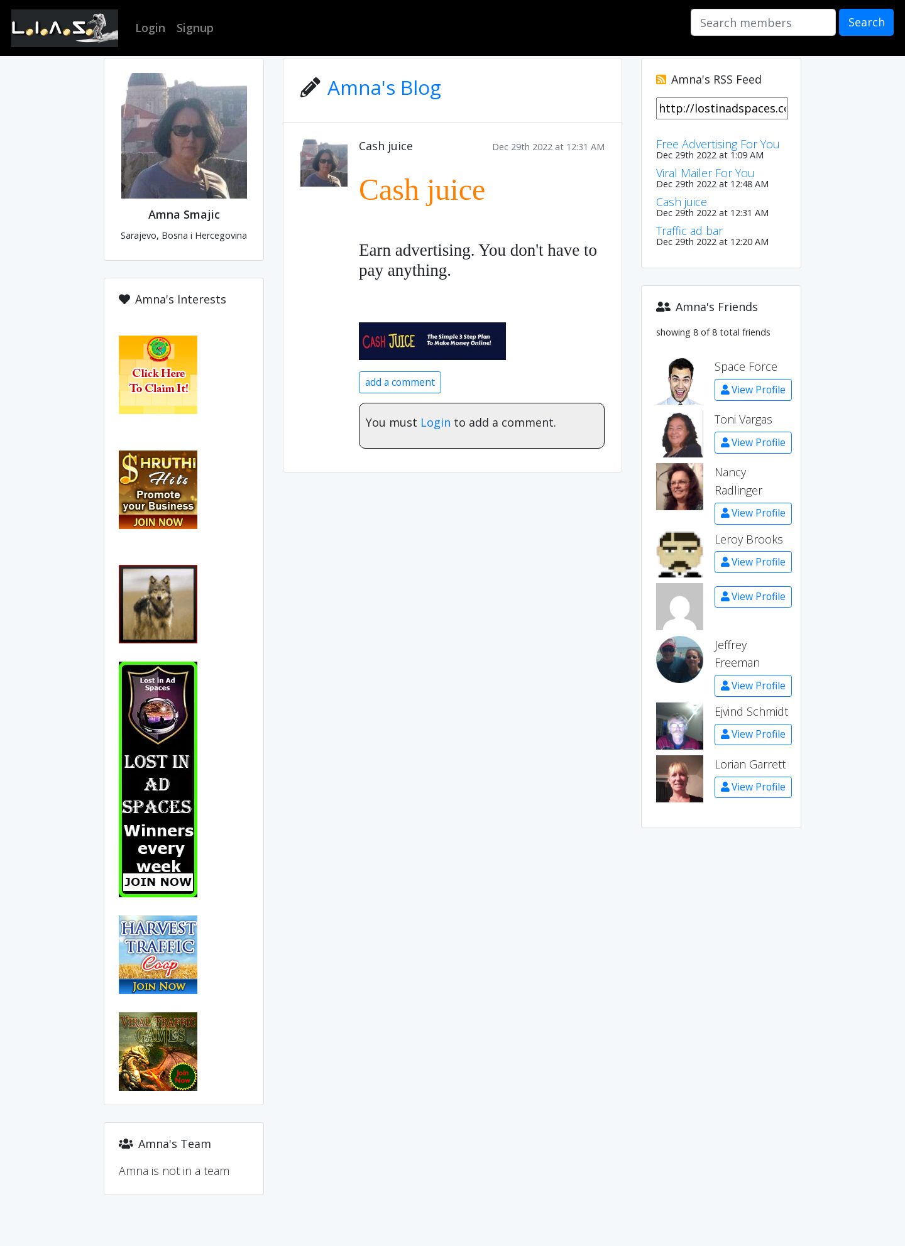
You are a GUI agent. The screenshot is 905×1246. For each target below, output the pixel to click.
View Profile (753, 389)
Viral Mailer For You (705, 172)
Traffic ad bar (689, 230)
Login (435, 422)
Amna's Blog (384, 87)
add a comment (400, 382)
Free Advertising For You (718, 143)
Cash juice (386, 145)
